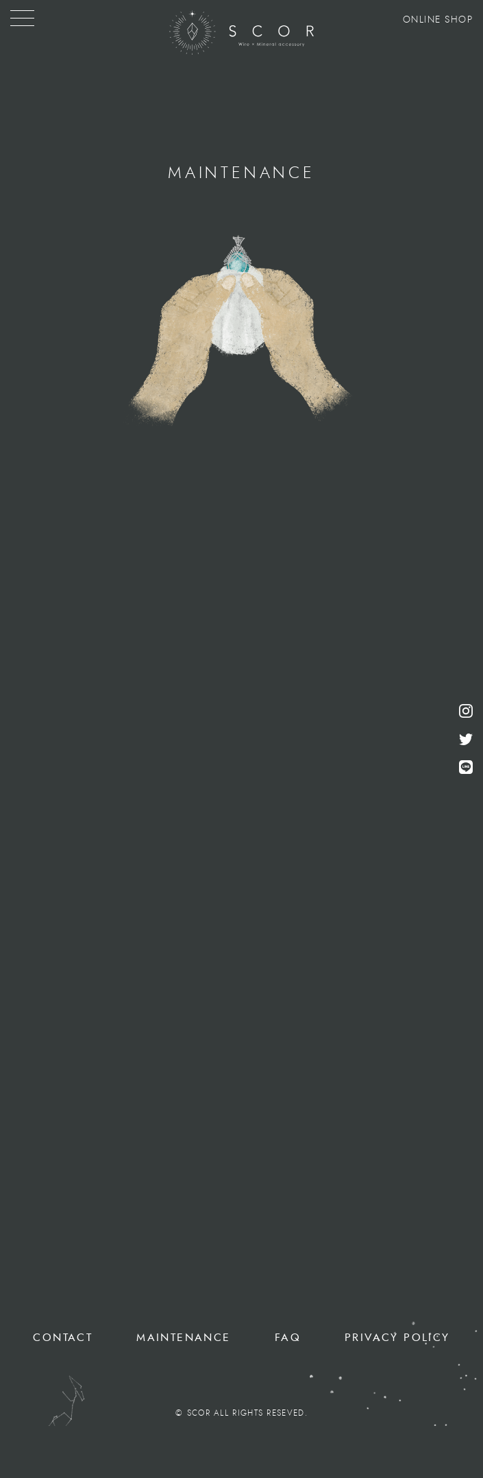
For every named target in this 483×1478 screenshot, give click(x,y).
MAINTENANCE (183, 1337)
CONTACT (62, 1337)
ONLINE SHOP (438, 20)
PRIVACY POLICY (397, 1337)
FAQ (288, 1337)
